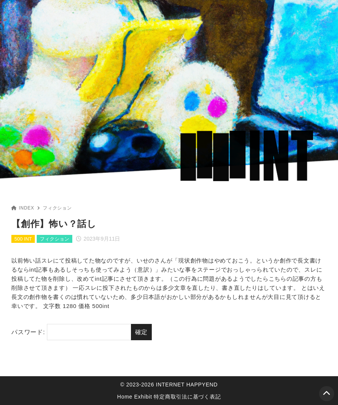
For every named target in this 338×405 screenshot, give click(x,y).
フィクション (57, 208)
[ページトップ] (326, 393)
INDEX (22, 208)
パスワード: (71, 332)
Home (124, 397)
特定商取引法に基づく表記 (187, 397)
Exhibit (143, 397)
